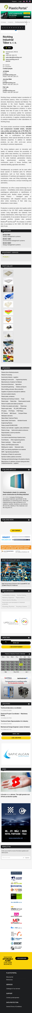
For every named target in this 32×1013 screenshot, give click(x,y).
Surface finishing (21, 595)
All (6, 641)
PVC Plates (12, 411)
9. (24, 662)
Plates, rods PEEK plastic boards (10, 444)
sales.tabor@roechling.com (14, 57)
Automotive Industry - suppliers (9, 377)
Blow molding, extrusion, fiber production (12, 389)
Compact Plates (22, 413)
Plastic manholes (6, 442)
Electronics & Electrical (7, 384)
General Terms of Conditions (14, 1006)
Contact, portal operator (12, 997)
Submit (26, 857)
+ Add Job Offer (16, 738)
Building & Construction (7, 379)
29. (21, 669)
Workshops (20, 27)
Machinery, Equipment (8, 597)
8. (20, 662)
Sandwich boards (22, 420)
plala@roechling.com (9, 90)
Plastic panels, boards (24, 401)
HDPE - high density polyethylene (10, 452)
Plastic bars (23, 406)
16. (25, 664)
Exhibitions (18, 27)
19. (8, 667)
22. (21, 667)
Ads (9, 27)
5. (7, 662)
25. (3, 669)
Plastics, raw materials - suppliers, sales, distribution (15, 427)
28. (17, 669)
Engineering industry (21, 379)
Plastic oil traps (5, 430)
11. (3, 664)
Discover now (21, 958)
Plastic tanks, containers (8, 396)
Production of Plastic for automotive (11, 454)
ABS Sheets (13, 413)
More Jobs (16, 734)
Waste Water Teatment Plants (9, 418)
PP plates (4, 411)
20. (12, 667)
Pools (22, 399)
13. (12, 664)
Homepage (3, 22)
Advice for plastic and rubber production (12, 403)
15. (21, 664)
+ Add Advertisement (16, 647)
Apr (5, 672)
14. (17, 664)
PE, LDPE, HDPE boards (20, 408)
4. (3, 662)
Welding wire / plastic (7, 447)
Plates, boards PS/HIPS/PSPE (9, 425)
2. (24, 659)
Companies (10, 22)
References (9, 979)
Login (20, 1)
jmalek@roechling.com (9, 75)
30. (25, 669)
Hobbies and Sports (21, 387)
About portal (9, 977)
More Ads (16, 643)
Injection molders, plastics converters (11, 456)
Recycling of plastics (21, 606)
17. (29, 664)
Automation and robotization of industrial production (13, 603)
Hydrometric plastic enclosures (20, 430)
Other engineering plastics (18, 440)
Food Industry (5, 440)
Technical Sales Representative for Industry (14, 721)
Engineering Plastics (6, 423)
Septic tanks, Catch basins (8, 420)
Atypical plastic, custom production (10, 432)
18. (3, 667)
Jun (26, 672)
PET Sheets (4, 413)
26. (8, 669)
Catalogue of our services (13, 988)
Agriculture (19, 384)
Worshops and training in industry (10, 399)
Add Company (16, 530)
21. (17, 667)
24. (29, 667)
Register (14, 1)
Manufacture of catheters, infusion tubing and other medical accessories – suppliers (15, 462)
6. (12, 662)
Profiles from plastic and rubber (9, 406)
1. (20, 659)
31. (29, 669)
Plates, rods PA (17, 442)
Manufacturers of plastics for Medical (11, 382)
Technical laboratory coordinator (11, 708)
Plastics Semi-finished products (9, 372)
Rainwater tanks (19, 447)
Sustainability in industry (8, 595)
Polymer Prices (11, 27)
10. (29, 662)
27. (12, 669)
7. (16, 662)
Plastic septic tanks (6, 408)
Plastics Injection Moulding (9, 600)
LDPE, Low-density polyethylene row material (13, 449)
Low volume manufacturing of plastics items (13, 437)
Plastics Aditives (20, 597)
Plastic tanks (4, 401)
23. (25, 667)
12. (8, 664)
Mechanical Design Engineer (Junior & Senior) (15, 727)
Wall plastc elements (7, 415)
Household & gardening (7, 387)
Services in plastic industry (8, 394)
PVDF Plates (20, 411)
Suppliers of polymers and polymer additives (13, 391)
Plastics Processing (6, 374)
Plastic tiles (13, 401)
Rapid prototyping (6, 435)
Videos (22, 27)
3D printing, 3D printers (8, 606)
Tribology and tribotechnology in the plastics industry (15, 459)
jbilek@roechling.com (9, 82)
